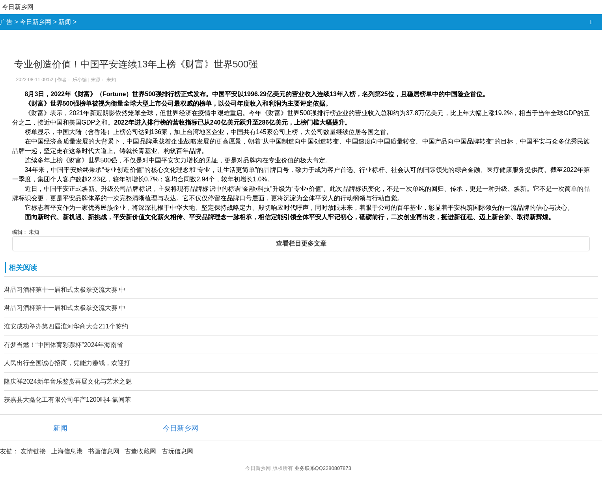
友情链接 (33, 451)
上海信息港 (67, 451)
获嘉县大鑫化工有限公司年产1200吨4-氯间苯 (67, 399)
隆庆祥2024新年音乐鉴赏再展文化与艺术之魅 (68, 381)
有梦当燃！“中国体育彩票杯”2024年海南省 (63, 344)
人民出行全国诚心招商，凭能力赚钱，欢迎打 (67, 363)
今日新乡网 (18, 7)
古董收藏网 (140, 451)
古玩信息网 (177, 451)
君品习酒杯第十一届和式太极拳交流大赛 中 (64, 289)
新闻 (64, 22)
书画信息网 (103, 451)
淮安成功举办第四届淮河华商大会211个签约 (66, 326)
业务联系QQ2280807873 (323, 468)
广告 (6, 22)
